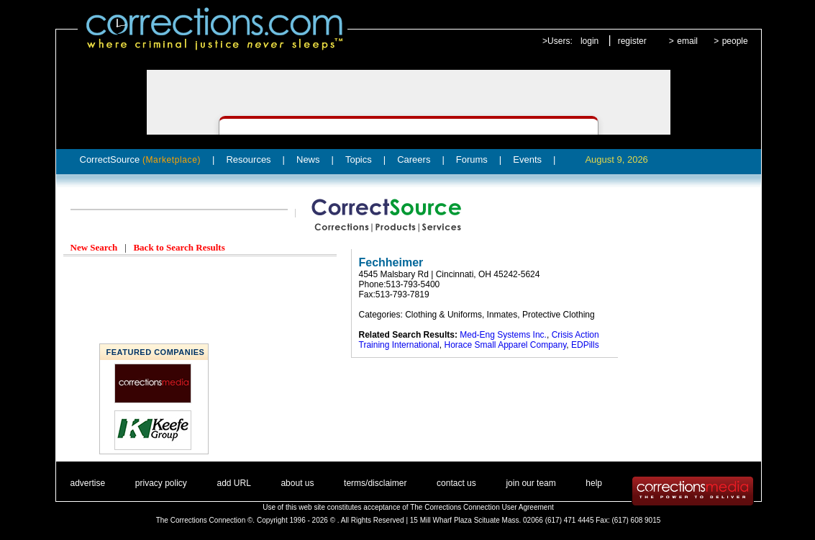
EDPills (585, 345)
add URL (233, 483)
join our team (530, 483)
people (735, 41)
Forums (472, 159)
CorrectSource (140, 159)
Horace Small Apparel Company (505, 345)
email (687, 41)
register (632, 41)
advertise (88, 483)
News (308, 159)
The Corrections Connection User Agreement (482, 507)
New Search (94, 247)
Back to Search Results (178, 247)
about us (297, 483)
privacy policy (161, 483)
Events (527, 159)
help (594, 483)
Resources (248, 159)
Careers (413, 159)
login (589, 41)
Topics (358, 159)
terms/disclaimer (375, 483)
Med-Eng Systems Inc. (503, 335)
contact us (456, 483)
